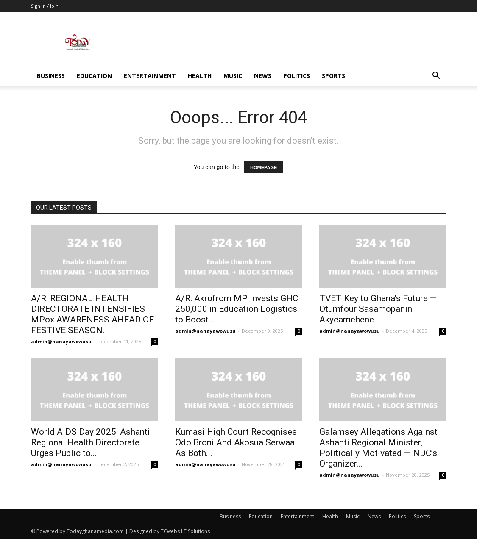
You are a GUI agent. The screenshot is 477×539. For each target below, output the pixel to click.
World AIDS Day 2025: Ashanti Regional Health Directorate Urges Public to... (90, 442)
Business (51, 76)
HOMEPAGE (263, 167)
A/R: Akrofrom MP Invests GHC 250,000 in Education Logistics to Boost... (236, 309)
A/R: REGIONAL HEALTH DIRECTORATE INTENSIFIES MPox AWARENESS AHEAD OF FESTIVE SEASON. (92, 314)
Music (232, 76)
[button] (436, 76)
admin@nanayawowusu (61, 341)
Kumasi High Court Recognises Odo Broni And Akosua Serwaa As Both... (236, 442)
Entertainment (150, 76)
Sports (333, 76)
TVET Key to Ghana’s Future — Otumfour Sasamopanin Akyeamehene (378, 309)
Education (94, 76)
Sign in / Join (45, 6)
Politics (296, 76)
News (262, 76)
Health (200, 76)
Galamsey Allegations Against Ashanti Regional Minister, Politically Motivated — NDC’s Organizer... (378, 448)
